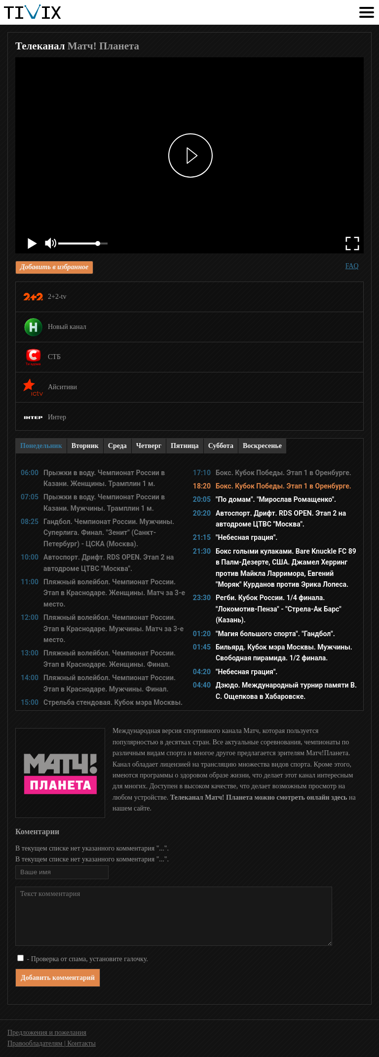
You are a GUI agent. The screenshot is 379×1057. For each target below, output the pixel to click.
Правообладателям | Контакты (51, 1043)
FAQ (352, 266)
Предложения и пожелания (46, 1032)
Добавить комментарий (58, 977)
